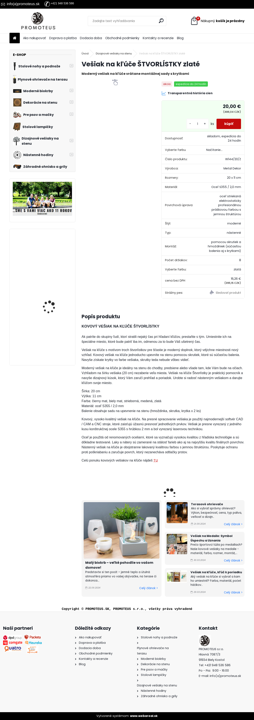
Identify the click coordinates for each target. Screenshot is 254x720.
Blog (180, 38)
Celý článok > (148, 588)
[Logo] (37, 21)
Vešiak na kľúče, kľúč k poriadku (216, 572)
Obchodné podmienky (122, 38)
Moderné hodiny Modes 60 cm (53, 289)
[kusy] (196, 124)
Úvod (85, 53)
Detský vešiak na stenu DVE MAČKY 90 (53, 250)
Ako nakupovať (34, 38)
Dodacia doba (91, 38)
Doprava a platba (63, 38)
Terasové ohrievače (207, 504)
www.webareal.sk (144, 716)
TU (155, 460)
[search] (161, 20)
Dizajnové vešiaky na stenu (114, 53)
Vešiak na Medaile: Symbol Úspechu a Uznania (211, 538)
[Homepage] (14, 38)
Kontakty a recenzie (158, 38)
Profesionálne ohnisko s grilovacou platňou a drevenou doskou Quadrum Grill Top (53, 333)
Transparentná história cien (187, 93)
